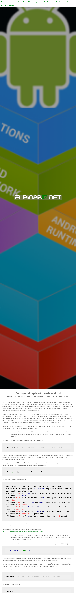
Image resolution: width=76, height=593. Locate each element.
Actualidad (53, 396)
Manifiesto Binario (62, 2)
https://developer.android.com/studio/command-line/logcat (22, 532)
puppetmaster (11, 396)
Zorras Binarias (28, 2)
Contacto (50, 2)
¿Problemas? (40, 2)
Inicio (3, 2)
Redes (60, 396)
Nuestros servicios (13, 2)
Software (65, 396)
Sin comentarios (39, 396)
